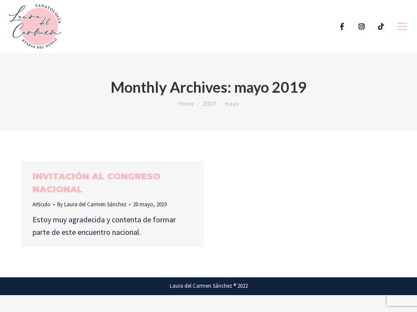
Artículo (41, 204)
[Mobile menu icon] (402, 26)
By (91, 204)
